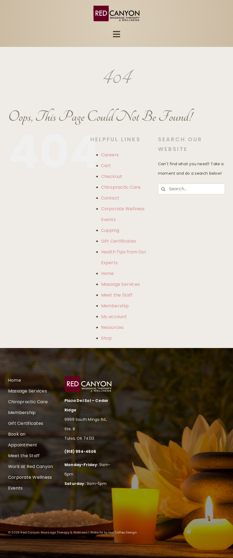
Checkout (111, 176)
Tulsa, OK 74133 (79, 438)
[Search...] (191, 189)
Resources (112, 327)
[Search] (163, 189)
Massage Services (120, 284)
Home (107, 273)
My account (114, 317)
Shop (106, 338)
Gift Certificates (118, 241)
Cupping (110, 230)
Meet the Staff (117, 295)
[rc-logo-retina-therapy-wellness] (116, 7)
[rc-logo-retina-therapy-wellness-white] (88, 378)
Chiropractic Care (121, 187)
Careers (110, 155)
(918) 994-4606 (80, 451)
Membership (115, 306)
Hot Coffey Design (122, 532)
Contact (110, 198)
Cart (106, 166)
